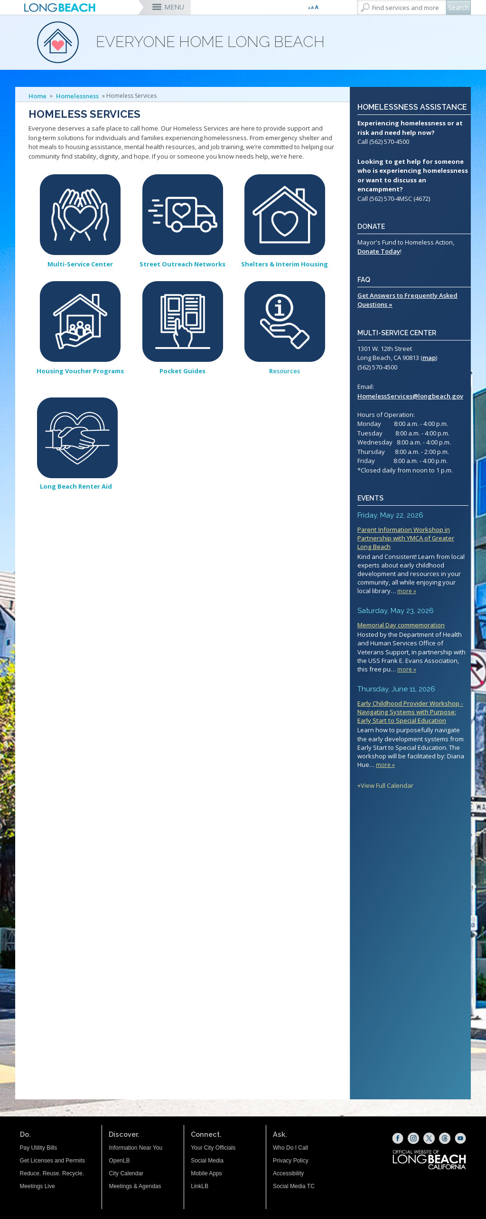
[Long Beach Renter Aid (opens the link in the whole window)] (77, 439)
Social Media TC (294, 1186)
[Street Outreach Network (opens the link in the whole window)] (182, 216)
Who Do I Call (290, 1147)
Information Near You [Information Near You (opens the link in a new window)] (135, 1147)
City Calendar (126, 1173)
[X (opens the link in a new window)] (429, 1138)
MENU (174, 6)
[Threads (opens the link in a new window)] (444, 1138)
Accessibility (288, 1173)
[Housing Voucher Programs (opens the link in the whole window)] (80, 322)
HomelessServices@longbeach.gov (410, 396)
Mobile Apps (206, 1173)
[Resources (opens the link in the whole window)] (284, 322)
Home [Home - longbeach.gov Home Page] (37, 96)
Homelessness (77, 96)
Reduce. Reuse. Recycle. (52, 1173)
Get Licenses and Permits (52, 1160)
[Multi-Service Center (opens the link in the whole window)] (80, 216)
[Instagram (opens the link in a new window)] (413, 1138)
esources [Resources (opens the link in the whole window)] (284, 371)
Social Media (207, 1160)
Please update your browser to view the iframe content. (412, 650)
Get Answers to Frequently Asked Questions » (407, 300)
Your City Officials (213, 1147)
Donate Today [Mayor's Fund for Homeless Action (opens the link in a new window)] (378, 251)
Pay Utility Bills (38, 1147)
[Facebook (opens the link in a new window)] (397, 1138)
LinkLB (199, 1186)
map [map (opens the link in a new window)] (429, 357)
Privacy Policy (290, 1160)
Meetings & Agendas (135, 1186)
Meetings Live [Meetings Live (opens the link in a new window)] (37, 1186)
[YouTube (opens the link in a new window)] (460, 1138)
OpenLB (119, 1160)
